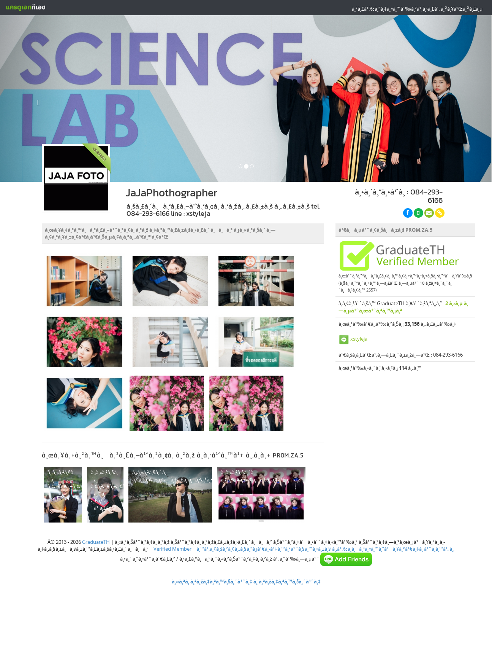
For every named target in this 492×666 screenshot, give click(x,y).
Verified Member (172, 548)
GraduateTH (96, 542)
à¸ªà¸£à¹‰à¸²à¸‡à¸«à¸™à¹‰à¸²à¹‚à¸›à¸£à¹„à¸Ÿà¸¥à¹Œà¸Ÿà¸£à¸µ (417, 8)
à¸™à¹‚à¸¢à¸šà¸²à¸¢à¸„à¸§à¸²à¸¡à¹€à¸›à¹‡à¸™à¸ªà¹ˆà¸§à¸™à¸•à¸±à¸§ (263, 548)
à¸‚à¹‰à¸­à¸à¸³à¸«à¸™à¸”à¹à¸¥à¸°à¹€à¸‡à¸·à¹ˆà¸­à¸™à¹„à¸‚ (393, 548)
